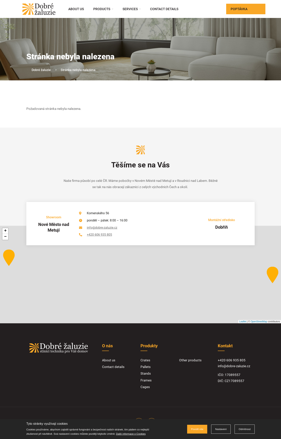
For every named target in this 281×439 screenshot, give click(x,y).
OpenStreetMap (259, 321)
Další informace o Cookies (131, 433)
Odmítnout (245, 429)
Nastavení (221, 429)
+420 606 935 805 (99, 234)
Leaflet (242, 321)
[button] (9, 258)
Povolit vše (197, 429)
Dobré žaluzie (41, 70)
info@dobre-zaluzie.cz (102, 227)
